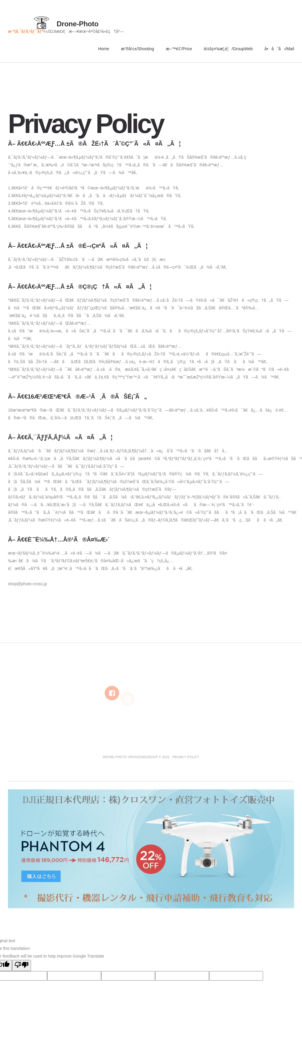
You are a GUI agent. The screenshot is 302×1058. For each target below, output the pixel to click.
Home (103, 48)
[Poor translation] (21, 965)
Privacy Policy (186, 757)
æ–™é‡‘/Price (179, 48)
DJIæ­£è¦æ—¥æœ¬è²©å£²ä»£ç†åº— (87, 31)
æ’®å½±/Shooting (137, 48)
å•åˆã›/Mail (279, 48)
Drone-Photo (78, 24)
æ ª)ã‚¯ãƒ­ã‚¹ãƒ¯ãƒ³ (25, 31)
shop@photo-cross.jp (27, 583)
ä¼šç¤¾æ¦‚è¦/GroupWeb (228, 48)
